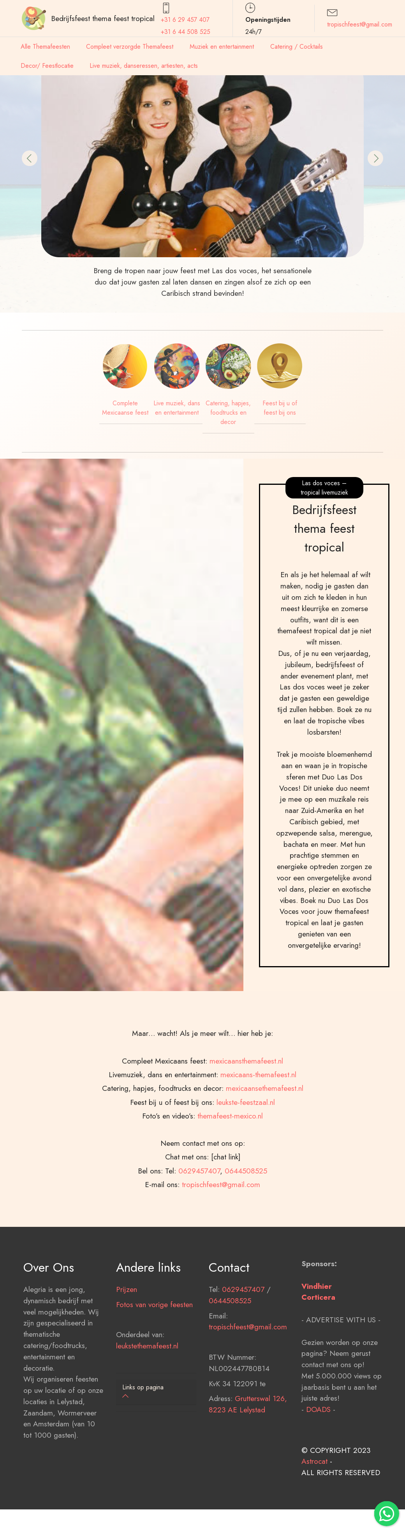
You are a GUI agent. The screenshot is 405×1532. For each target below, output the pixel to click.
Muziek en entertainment (222, 46)
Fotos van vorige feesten (154, 1354)
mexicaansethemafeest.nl (264, 1189)
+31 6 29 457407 (185, 19)
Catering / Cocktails (296, 46)
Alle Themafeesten (45, 46)
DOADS (318, 1459)
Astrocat (314, 1511)
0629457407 (243, 1339)
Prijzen (126, 1339)
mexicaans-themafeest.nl (258, 1175)
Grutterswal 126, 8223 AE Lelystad (248, 1455)
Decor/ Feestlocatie (47, 65)
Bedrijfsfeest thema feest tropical (103, 18)
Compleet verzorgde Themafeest (129, 46)
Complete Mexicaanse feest (125, 408)
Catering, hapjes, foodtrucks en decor (228, 412)
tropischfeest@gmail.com (359, 24)
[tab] (156, 1392)
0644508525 (230, 1350)
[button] (29, 158)
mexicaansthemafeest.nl (246, 1161)
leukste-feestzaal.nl (246, 1202)
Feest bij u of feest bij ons (279, 408)
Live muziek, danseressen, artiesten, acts (144, 65)
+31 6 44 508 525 (185, 31)
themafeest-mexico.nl (230, 1216)
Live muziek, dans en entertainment (176, 408)
